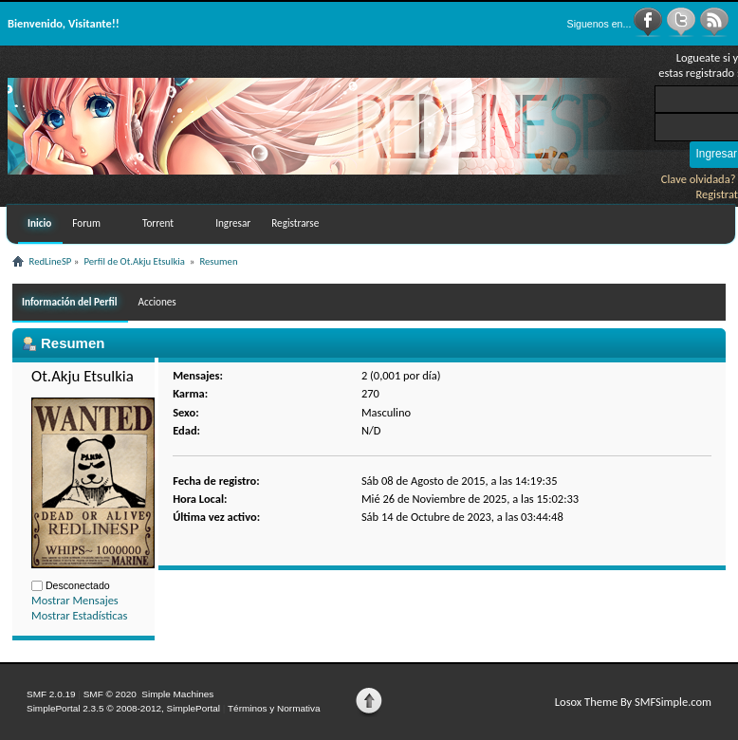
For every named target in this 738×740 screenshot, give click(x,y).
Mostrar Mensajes (75, 600)
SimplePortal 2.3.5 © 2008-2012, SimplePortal (123, 708)
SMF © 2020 (110, 694)
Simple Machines (177, 694)
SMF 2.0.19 (51, 694)
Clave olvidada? (698, 179)
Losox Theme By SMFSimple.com (633, 701)
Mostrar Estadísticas (79, 615)
